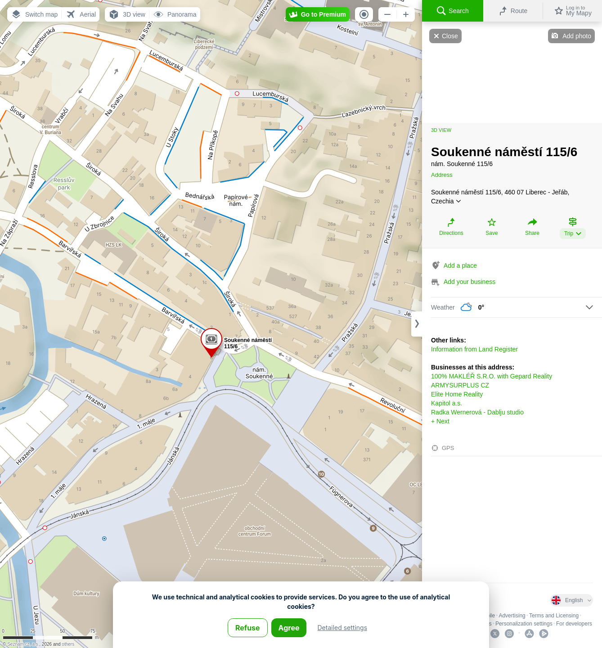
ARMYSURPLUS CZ (460, 385)
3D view (441, 130)
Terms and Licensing (554, 615)
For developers (574, 624)
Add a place (460, 265)
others (68, 644)
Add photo (576, 36)
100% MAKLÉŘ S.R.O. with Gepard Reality (491, 376)
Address (442, 174)
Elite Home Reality (457, 394)
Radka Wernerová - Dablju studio (477, 412)
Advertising (512, 615)
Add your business (469, 281)
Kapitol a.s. (446, 403)
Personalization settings (524, 624)
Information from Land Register (474, 349)
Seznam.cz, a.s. (23, 644)
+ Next (440, 421)
